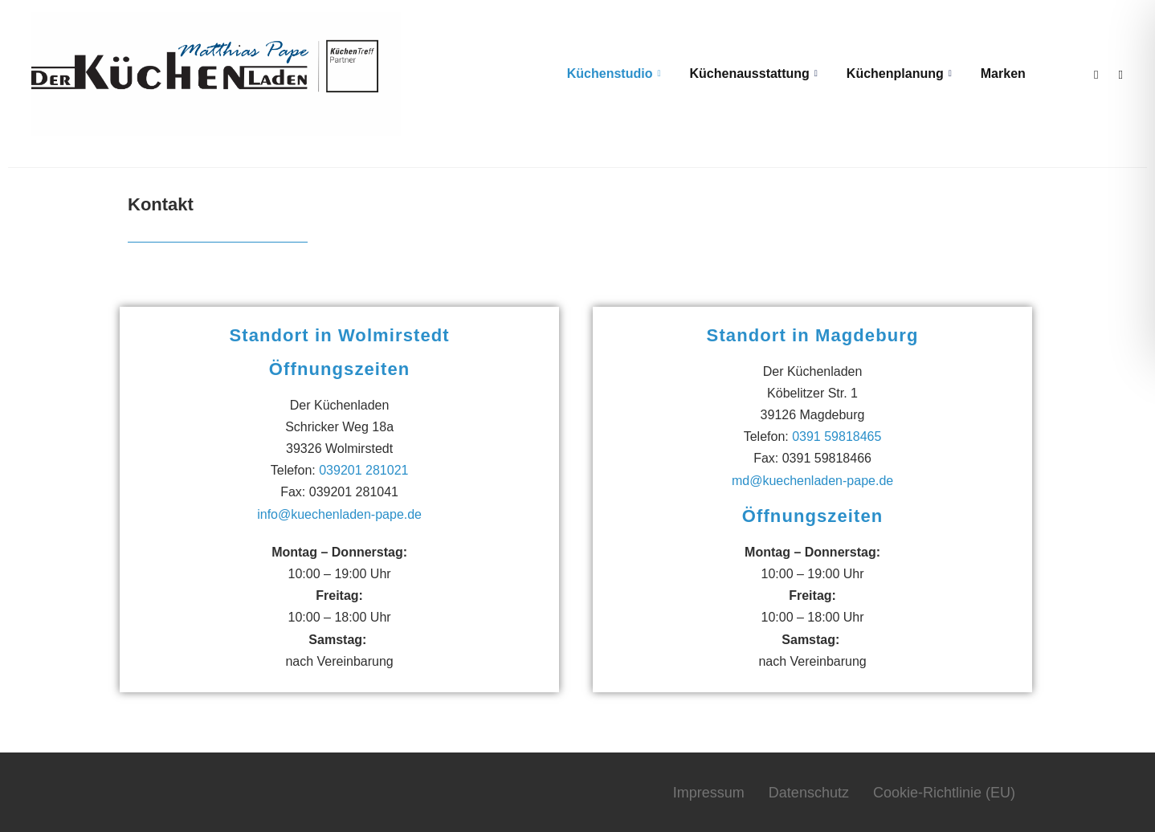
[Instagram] (1117, 73)
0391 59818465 (836, 436)
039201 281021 (363, 469)
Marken (999, 73)
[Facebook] (1093, 73)
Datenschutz (809, 791)
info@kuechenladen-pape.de (339, 513)
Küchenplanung (896, 73)
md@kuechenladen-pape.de (812, 479)
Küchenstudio (611, 73)
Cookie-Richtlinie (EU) (944, 791)
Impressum (709, 791)
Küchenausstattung (750, 73)
